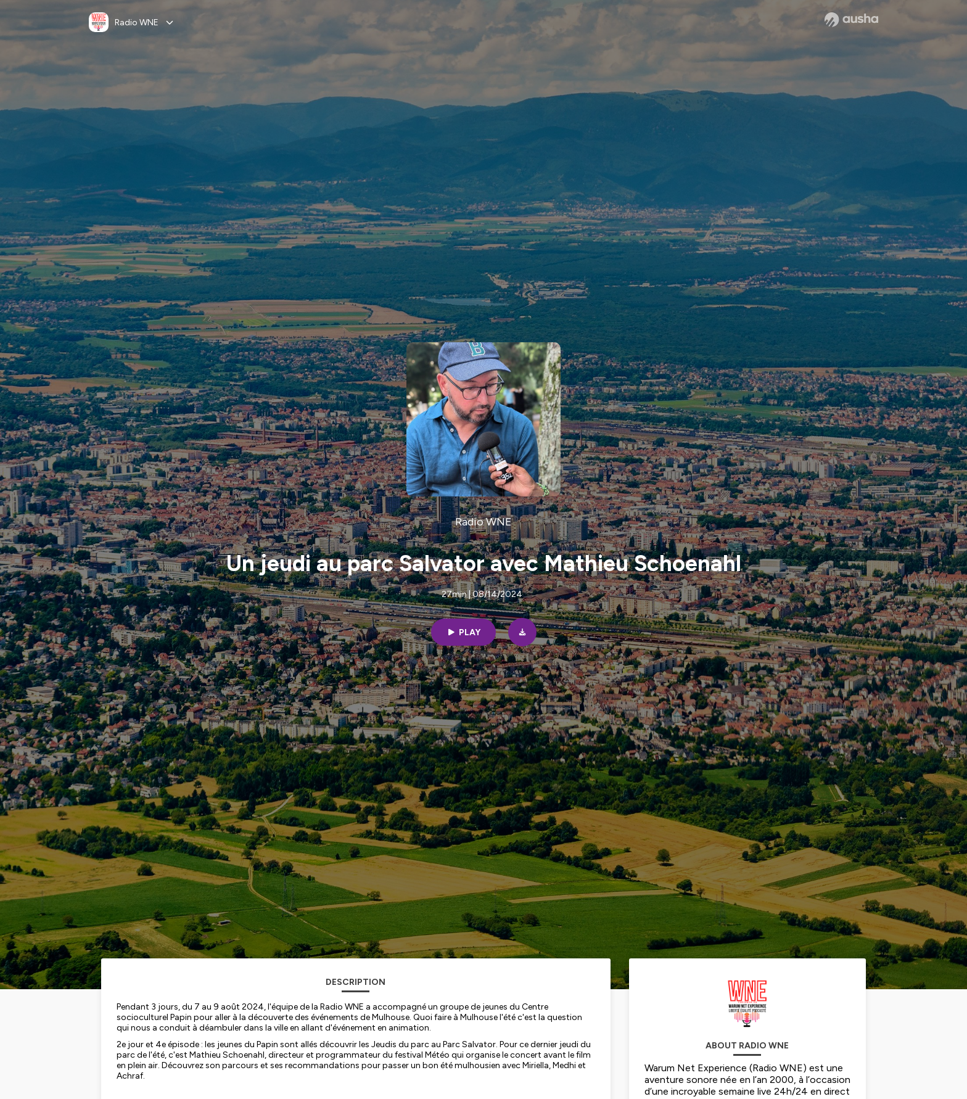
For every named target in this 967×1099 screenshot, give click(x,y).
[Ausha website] (851, 19)
